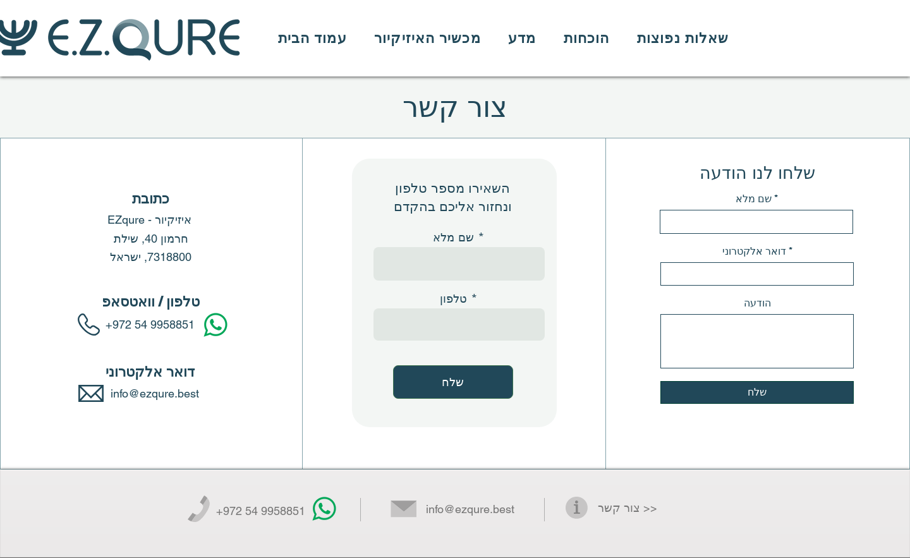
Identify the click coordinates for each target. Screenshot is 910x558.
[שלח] (453, 382)
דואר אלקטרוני (754, 251)
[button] (427, 37)
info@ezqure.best (470, 509)
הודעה (757, 303)
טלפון (453, 298)
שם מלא (453, 237)
